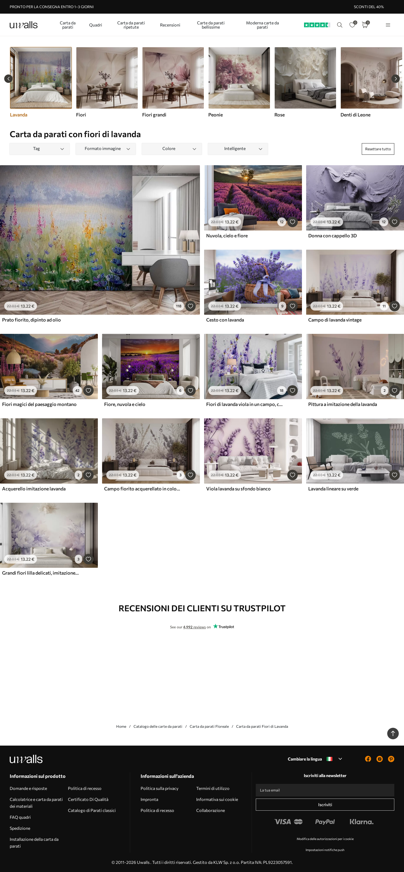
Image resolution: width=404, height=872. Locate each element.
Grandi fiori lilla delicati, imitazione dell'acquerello (40, 573)
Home (121, 726)
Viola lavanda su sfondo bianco (238, 488)
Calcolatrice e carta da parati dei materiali (36, 803)
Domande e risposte (28, 788)
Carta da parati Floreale (209, 726)
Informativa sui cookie (217, 799)
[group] (107, 82)
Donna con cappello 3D (332, 235)
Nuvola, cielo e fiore (227, 235)
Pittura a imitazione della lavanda (342, 404)
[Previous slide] (8, 78)
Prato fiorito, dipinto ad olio (31, 320)
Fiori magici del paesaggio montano (39, 404)
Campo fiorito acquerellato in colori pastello (142, 488)
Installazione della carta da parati (34, 842)
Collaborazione (210, 810)
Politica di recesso (85, 788)
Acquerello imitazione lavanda (34, 488)
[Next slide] (395, 78)
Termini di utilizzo (213, 788)
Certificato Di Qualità (88, 799)
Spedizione (20, 828)
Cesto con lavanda (225, 320)
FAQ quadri (20, 817)
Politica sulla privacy (159, 788)
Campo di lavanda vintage (335, 320)
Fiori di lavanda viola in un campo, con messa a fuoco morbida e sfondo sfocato (244, 404)
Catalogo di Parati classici (92, 810)
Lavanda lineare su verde (333, 488)
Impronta (149, 799)
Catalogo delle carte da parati (158, 726)
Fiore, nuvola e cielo (124, 404)
